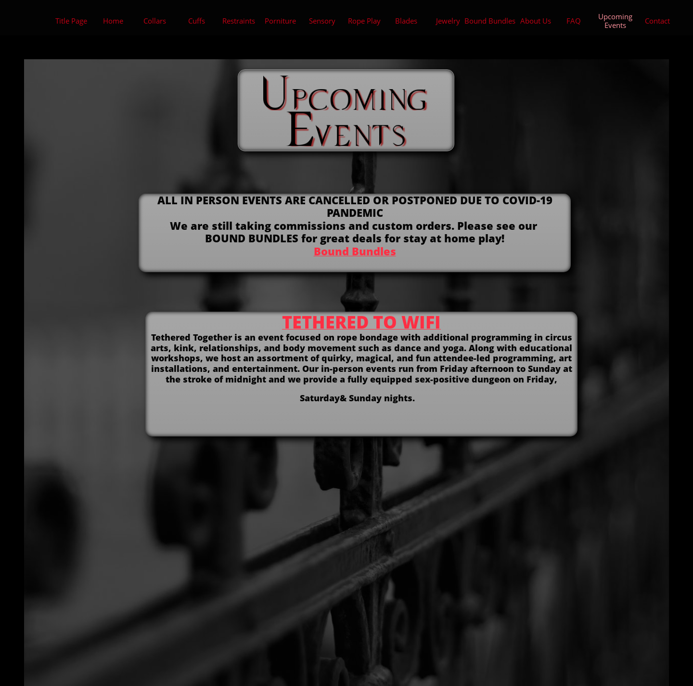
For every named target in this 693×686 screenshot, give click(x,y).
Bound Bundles (355, 251)
